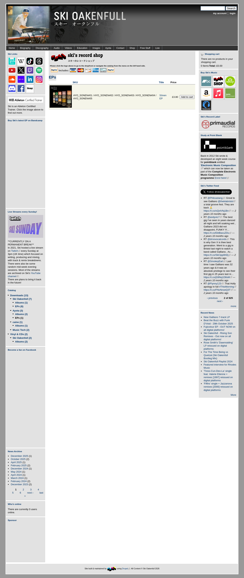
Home (12, 48)
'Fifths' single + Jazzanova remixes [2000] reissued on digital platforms (218, 386)
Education (82, 48)
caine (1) (17, 322)
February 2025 (19, 465)
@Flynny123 (215, 283)
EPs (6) (19, 306)
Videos (68, 48)
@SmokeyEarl (216, 261)
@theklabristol (226, 201)
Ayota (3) (18, 310)
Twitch (15, 250)
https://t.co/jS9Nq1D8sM (218, 277)
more (233, 306)
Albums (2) (21, 314)
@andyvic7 (214, 217)
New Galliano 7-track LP (217, 317)
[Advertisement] (26, 541)
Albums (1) (21, 302)
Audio (57, 48)
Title (161, 82)
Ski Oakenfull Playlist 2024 (218, 361)
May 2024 (16, 471)
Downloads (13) (19, 295)
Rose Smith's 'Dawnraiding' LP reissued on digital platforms (218, 345)
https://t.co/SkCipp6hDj (217, 255)
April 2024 (16, 474)
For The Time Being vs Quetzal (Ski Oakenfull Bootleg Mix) (216, 355)
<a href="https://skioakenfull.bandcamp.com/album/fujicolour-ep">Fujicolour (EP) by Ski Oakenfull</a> (24, 164)
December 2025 (19, 456)
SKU (75, 82)
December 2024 (19, 468)
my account (220, 13)
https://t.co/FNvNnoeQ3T (218, 289)
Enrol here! (222, 178)
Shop (132, 48)
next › (30, 492)
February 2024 (19, 481)
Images (96, 48)
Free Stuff (145, 48)
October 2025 (18, 459)
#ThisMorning (227, 286)
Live (157, 48)
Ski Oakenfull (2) (22, 338)
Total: (212, 65)
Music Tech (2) (21, 330)
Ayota (108, 48)
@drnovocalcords (218, 239)
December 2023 (19, 484)
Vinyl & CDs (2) (19, 334)
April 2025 (16, 462)
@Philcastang (216, 198)
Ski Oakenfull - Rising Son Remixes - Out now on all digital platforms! (218, 336)
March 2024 (17, 478)
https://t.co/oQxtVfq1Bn (217, 210)
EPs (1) (19, 317)
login (232, 13)
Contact (120, 48)
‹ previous (212, 298)
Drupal (126, 569)
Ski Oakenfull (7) (22, 299)
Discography (42, 48)
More (233, 395)
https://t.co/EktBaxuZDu (218, 232)
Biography (25, 48)
